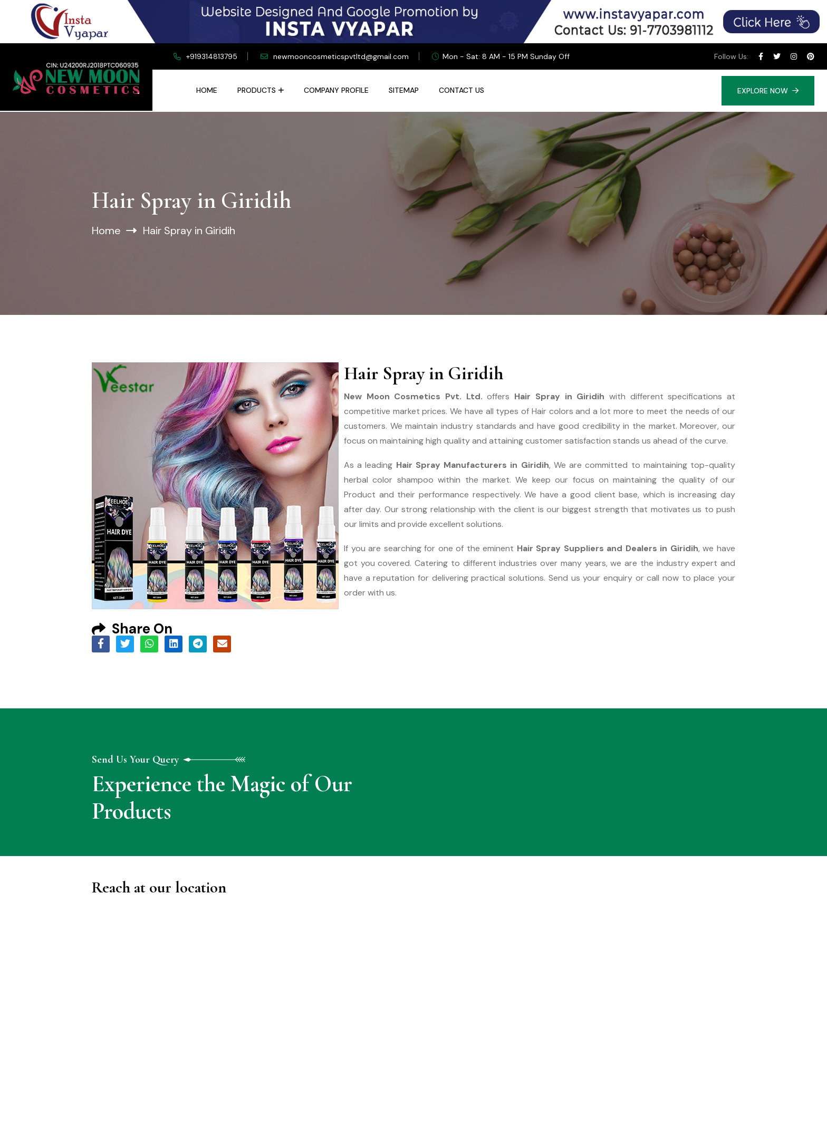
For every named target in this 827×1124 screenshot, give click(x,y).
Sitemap (404, 90)
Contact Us (461, 90)
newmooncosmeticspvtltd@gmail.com (341, 56)
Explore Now (768, 90)
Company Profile (336, 90)
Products (256, 90)
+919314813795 (211, 56)
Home (206, 90)
